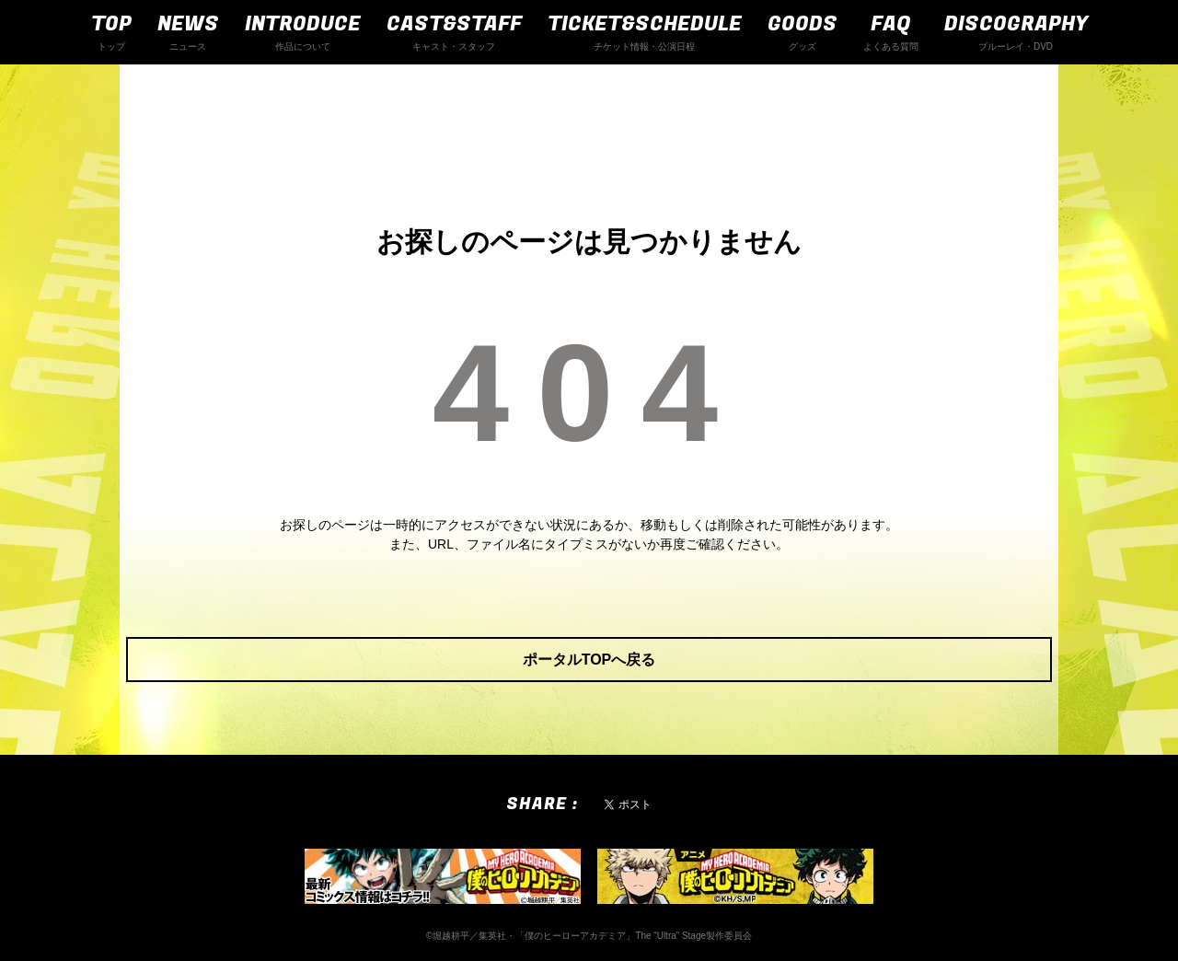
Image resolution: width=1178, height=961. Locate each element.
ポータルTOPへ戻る (589, 659)
